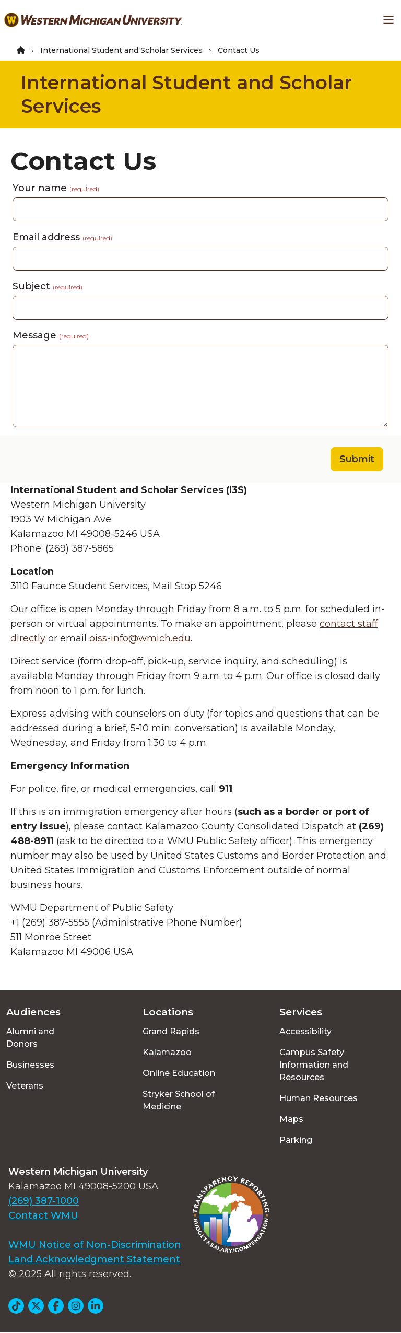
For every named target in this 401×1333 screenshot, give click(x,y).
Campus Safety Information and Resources (313, 1064)
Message (51, 335)
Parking (295, 1140)
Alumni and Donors (30, 1037)
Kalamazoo (167, 1052)
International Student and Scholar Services (121, 50)
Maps (291, 1119)
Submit (356, 459)
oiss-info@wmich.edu (140, 638)
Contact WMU (43, 1215)
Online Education (179, 1073)
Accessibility (305, 1031)
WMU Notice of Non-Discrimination (94, 1244)
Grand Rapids (171, 1031)
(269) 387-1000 (43, 1201)
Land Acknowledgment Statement (94, 1259)
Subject (47, 286)
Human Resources (318, 1098)
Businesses (30, 1065)
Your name (56, 188)
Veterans (24, 1086)
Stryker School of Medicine (179, 1100)
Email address (62, 237)
